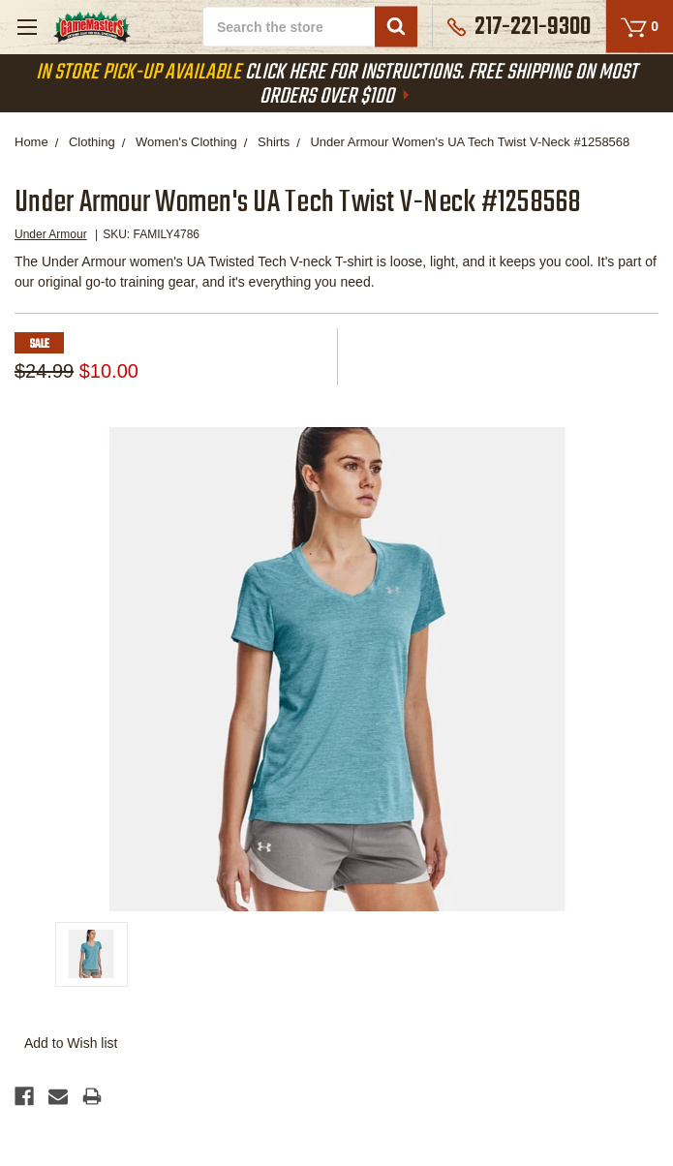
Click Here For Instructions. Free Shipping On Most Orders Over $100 (336, 84)
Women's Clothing (186, 142)
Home (31, 142)
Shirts (274, 142)
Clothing (92, 142)
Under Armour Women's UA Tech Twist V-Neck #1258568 (469, 142)
